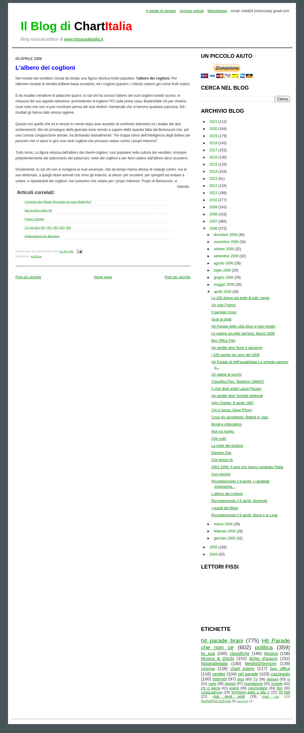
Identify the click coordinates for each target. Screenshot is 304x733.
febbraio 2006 (225, 531)
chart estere (242, 668)
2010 (214, 200)
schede (277, 684)
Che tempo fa (222, 460)
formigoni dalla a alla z (250, 692)
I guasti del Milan (224, 508)
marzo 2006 (224, 524)
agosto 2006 (224, 263)
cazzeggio (280, 674)
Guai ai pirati (221, 319)
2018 (214, 143)
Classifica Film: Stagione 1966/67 (237, 382)
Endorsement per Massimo (42, 236)
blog (241, 679)
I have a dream (34, 218)
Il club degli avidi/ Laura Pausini (236, 389)
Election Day (221, 453)
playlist (230, 684)
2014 (214, 171)
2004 (214, 554)
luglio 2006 (223, 270)
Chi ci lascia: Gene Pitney (231, 410)
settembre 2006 (227, 256)
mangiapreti (253, 684)
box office (280, 668)
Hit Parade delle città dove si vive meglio (243, 326)
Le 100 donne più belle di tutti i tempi (240, 298)
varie (212, 684)
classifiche (239, 653)
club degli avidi (229, 696)
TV (255, 679)
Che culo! (219, 439)
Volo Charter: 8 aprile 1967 (232, 403)
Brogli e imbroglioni (226, 424)
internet (220, 679)
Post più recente (28, 277)
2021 (214, 122)
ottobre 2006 (224, 249)
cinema (208, 668)
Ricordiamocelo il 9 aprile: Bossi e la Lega (244, 515)
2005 (214, 547)
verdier (218, 674)
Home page (103, 277)
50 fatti (284, 692)
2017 (214, 150)
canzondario (257, 688)
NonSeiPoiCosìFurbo (216, 701)
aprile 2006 (223, 292)
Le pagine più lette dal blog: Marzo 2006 (243, 333)
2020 (214, 129)
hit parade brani (222, 640)
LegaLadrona (211, 692)
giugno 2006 (224, 277)
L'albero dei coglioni (45, 67)
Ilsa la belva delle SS (38, 210)
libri (279, 688)
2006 (214, 228)
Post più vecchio (178, 277)
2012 (214, 186)
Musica (271, 653)
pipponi (272, 679)
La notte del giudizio (227, 446)
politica (36, 256)
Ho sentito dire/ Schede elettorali (237, 396)
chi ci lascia (210, 688)
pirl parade (248, 674)
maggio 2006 (224, 285)
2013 (214, 179)
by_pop (208, 653)
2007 (214, 221)
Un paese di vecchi (226, 374)
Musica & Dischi (217, 658)
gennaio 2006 (225, 538)
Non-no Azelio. (223, 431)
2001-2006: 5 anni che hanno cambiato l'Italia (247, 467)
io (288, 679)
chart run (270, 696)
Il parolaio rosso (224, 312)
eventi (234, 688)
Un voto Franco (223, 305)
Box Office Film (223, 341)
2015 (214, 164)
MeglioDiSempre (260, 663)
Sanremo (242, 701)
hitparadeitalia (214, 663)
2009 (214, 207)
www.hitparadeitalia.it (83, 39)
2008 (214, 214)
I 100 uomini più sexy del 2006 (235, 355)
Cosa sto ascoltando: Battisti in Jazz (239, 417)
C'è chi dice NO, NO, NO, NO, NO (48, 227)
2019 (214, 136)
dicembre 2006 (226, 235)
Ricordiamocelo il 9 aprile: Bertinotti (239, 501)
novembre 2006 (227, 242)
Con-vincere (221, 474)
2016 (214, 157)
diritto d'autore (263, 658)
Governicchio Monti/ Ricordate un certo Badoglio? (58, 201)
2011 (214, 193)
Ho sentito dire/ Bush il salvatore (236, 348)
